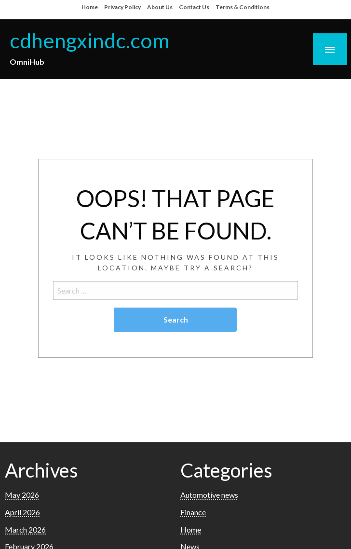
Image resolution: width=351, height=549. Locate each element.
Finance (193, 512)
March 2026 (25, 529)
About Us (160, 7)
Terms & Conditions (243, 7)
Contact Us (194, 7)
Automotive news (209, 494)
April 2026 (22, 512)
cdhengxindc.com (90, 40)
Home (89, 7)
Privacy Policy (122, 7)
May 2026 (22, 494)
